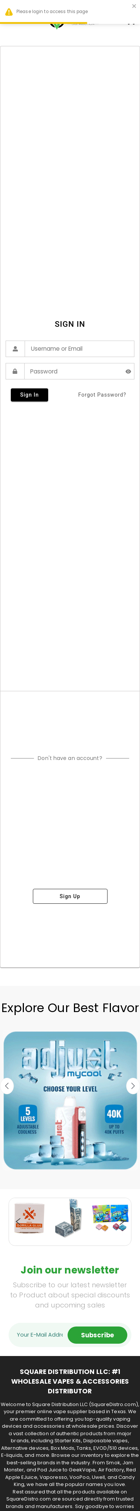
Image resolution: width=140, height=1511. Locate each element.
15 (118, 1234)
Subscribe (97, 1335)
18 (66, 1241)
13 (104, 1234)
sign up (70, 896)
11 (89, 1234)
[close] (134, 7)
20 (81, 1241)
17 (59, 1241)
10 (81, 1234)
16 (126, 1234)
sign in (29, 394)
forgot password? (102, 395)
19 (74, 1241)
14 (111, 1234)
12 (96, 1234)
